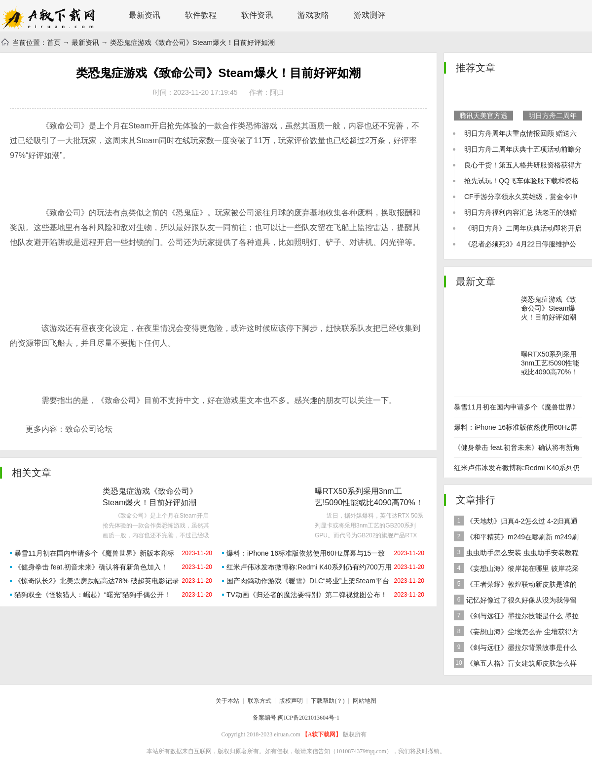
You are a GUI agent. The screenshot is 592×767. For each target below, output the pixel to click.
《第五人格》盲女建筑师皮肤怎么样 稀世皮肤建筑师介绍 (515, 664)
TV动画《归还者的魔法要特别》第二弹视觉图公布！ (306, 595)
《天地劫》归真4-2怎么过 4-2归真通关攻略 (516, 522)
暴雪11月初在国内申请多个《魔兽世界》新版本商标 (94, 553)
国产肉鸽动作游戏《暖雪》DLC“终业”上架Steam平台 (307, 581)
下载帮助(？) (327, 700)
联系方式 (259, 700)
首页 (54, 42)
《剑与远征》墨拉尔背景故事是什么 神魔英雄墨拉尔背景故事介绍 (515, 648)
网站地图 (364, 700)
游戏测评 (369, 15)
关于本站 (227, 700)
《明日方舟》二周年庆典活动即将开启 (523, 228)
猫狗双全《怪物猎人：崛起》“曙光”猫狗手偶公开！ (92, 595)
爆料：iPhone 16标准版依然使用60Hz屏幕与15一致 (305, 553)
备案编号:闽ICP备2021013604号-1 (296, 717)
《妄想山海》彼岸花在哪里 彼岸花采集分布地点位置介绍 (516, 569)
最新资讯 (144, 15)
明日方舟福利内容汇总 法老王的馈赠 (520, 212)
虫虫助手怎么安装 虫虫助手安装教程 (516, 552)
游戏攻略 (313, 15)
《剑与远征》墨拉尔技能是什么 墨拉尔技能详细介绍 (516, 617)
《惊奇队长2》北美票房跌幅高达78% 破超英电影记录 (96, 581)
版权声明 (291, 700)
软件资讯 (257, 15)
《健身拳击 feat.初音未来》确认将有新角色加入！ (91, 567)
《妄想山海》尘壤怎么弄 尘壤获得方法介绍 (516, 633)
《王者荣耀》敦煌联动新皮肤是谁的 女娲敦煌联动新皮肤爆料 (515, 585)
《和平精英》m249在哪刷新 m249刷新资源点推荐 (516, 538)
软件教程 (201, 15)
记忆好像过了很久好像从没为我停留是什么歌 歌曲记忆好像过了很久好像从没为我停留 (517, 601)
